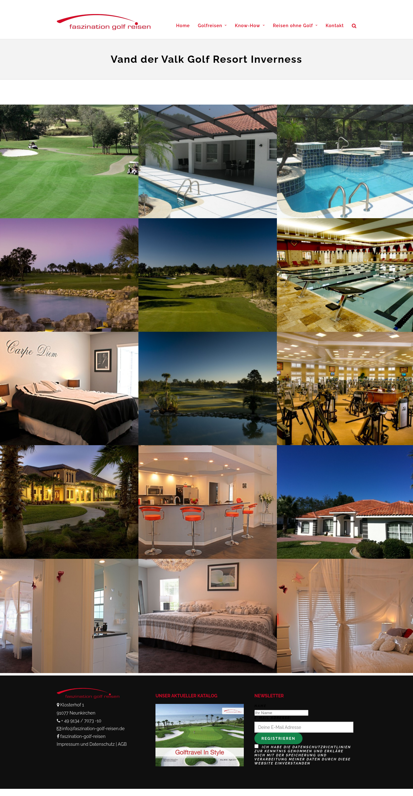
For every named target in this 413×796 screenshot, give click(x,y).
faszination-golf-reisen (83, 736)
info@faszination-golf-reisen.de (93, 728)
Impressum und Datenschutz (86, 744)
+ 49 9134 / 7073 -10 (81, 720)
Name (260, 706)
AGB (122, 744)
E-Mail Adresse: (272, 718)
